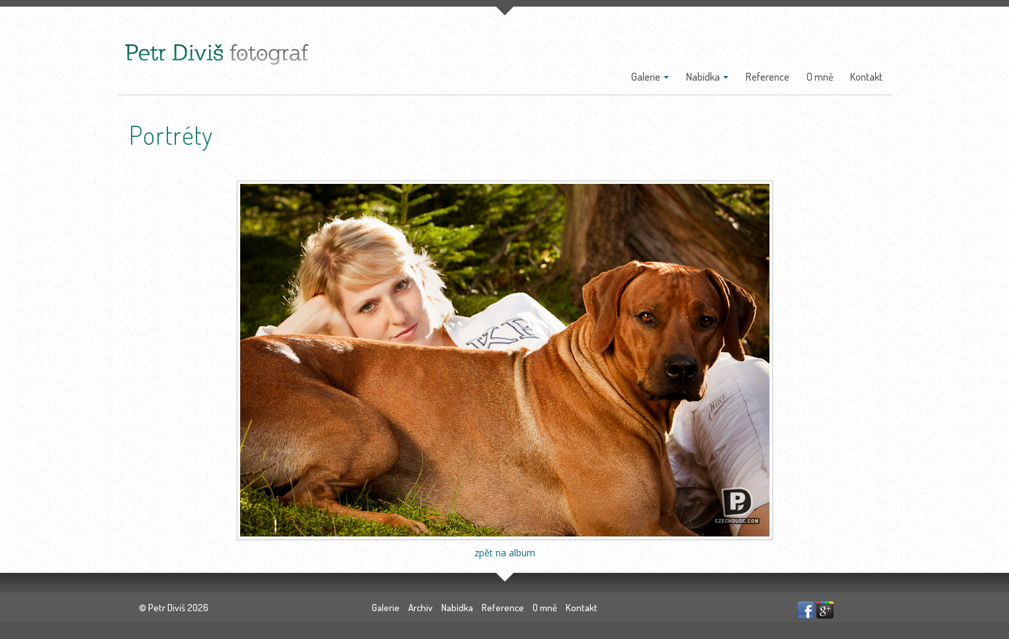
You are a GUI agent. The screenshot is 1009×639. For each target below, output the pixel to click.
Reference (767, 76)
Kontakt (866, 76)
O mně (820, 76)
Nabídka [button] (707, 76)
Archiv (420, 607)
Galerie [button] (650, 76)
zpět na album (504, 552)
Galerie (386, 607)
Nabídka (457, 607)
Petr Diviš (166, 607)
